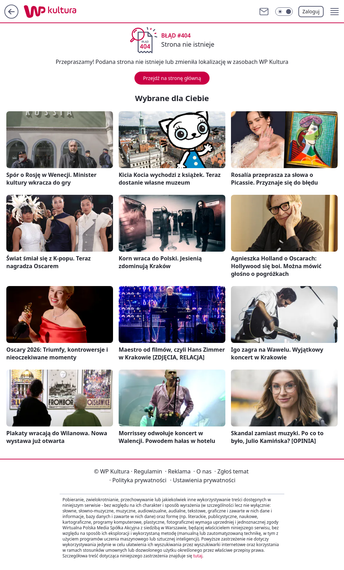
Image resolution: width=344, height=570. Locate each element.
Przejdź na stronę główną (172, 78)
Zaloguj (311, 11)
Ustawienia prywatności (202, 480)
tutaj (197, 556)
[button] (334, 11)
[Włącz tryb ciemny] (284, 11)
